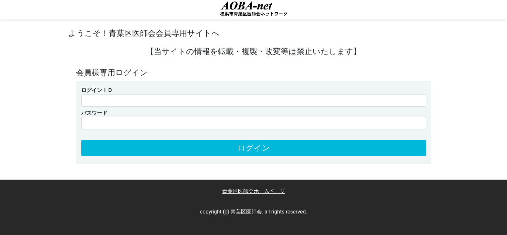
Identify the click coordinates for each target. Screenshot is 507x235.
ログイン (253, 148)
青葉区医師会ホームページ (253, 191)
